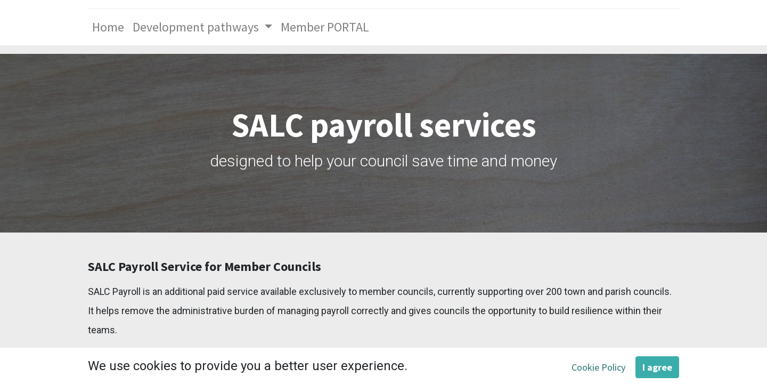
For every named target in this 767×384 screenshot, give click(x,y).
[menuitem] (108, 27)
